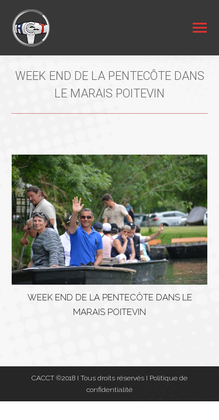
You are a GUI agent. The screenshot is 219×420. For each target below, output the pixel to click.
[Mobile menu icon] (199, 27)
